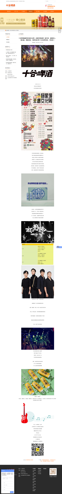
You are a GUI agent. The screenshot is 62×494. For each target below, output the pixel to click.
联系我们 (52, 11)
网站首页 (9, 11)
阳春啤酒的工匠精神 (29, 459)
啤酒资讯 (30, 11)
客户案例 (38, 11)
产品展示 (23, 11)
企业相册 (45, 11)
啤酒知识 (7, 39)
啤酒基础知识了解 (9, 49)
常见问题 (7, 42)
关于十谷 (16, 11)
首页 (11, 30)
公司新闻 (17, 30)
